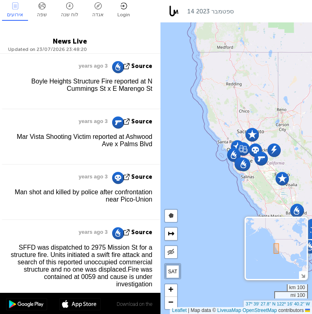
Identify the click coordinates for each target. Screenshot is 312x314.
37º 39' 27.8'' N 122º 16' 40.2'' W (278, 303)
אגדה (98, 10)
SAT (172, 271)
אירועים (15, 10)
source (141, 66)
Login (123, 10)
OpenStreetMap (260, 310)
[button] (243, 164)
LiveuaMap (229, 310)
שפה (42, 10)
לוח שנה (69, 10)
